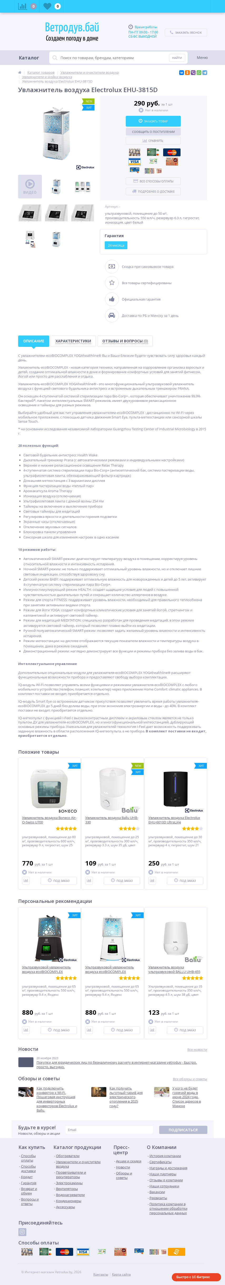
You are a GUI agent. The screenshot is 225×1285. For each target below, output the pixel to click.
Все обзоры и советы (190, 1079)
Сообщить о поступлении (153, 132)
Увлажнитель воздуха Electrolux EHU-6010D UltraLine (174, 820)
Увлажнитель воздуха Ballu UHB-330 (111, 820)
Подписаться (183, 1129)
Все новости (197, 1049)
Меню (202, 57)
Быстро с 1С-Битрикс (193, 1277)
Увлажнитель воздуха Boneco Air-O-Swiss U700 (49, 820)
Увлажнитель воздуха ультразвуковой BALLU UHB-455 (174, 969)
